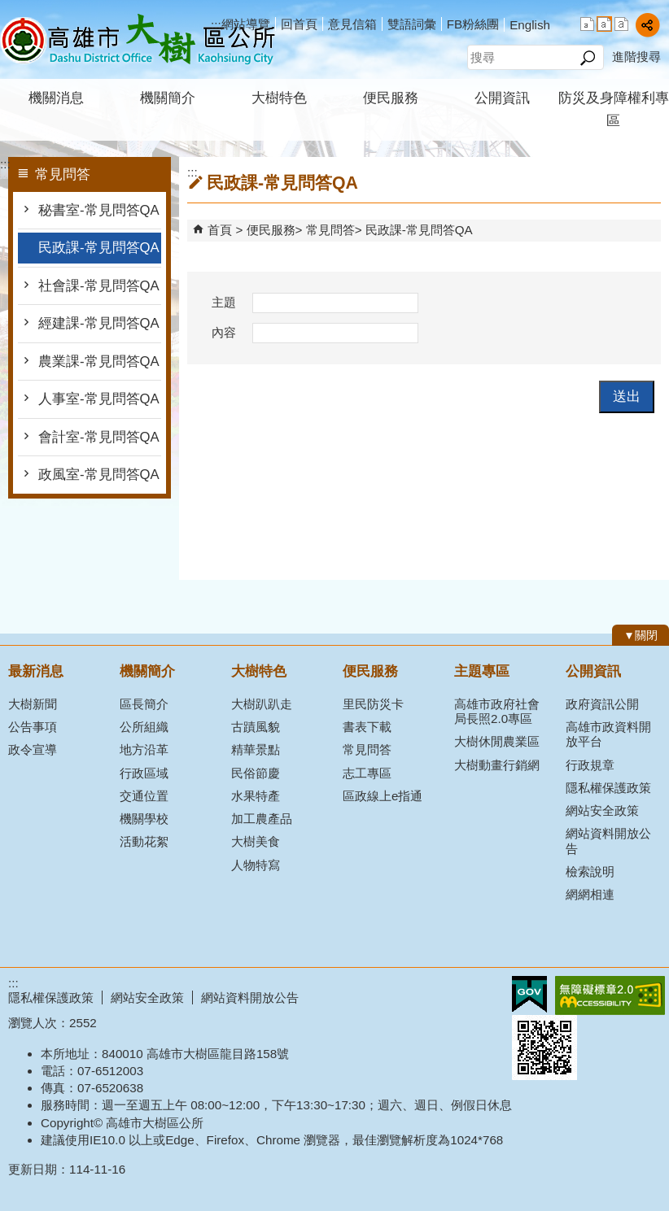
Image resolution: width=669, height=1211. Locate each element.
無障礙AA (610, 995)
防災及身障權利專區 (613, 109)
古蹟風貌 (255, 727)
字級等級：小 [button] (587, 24)
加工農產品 (261, 818)
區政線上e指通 (382, 796)
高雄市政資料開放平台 (608, 734)
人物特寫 (255, 865)
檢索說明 (590, 871)
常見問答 (330, 230)
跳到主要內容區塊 (8, 8)
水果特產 (255, 796)
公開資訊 (502, 98)
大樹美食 (255, 841)
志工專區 (367, 773)
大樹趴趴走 (261, 704)
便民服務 (390, 98)
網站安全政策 (602, 810)
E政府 (529, 994)
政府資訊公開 (602, 704)
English (529, 25)
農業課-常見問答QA (99, 361)
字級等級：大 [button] (621, 24)
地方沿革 (144, 749)
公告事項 (32, 727)
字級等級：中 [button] (604, 24)
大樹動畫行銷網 (497, 765)
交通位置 (144, 796)
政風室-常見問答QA (99, 474)
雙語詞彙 (411, 24)
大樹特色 (279, 98)
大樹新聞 (32, 704)
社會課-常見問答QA (99, 286)
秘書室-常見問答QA (99, 210)
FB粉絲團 (473, 24)
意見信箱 (352, 24)
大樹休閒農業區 (497, 741)
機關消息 (56, 98)
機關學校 (144, 818)
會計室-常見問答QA (99, 437)
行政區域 (144, 773)
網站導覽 (245, 24)
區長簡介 (144, 704)
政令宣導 (32, 749)
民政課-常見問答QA (99, 247)
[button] (587, 57)
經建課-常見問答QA (99, 323)
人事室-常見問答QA (99, 399)
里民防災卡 (373, 704)
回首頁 (299, 24)
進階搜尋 (636, 56)
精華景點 (255, 749)
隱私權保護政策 (608, 788)
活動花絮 (144, 841)
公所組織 (144, 727)
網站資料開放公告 (608, 840)
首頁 (220, 230)
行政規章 (590, 765)
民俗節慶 (255, 773)
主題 (224, 302)
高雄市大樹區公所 (137, 39)
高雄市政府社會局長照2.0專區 (497, 711)
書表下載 (367, 727)
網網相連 (590, 894)
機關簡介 (167, 98)
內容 (224, 332)
